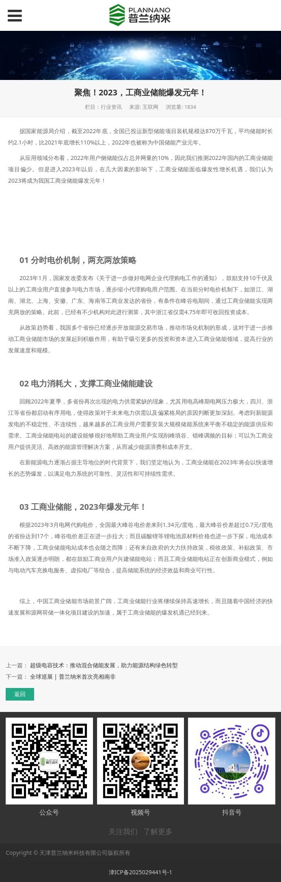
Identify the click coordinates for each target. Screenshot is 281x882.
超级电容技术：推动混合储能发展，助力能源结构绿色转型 (104, 665)
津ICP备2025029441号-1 (141, 872)
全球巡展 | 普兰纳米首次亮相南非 (73, 676)
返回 (20, 694)
